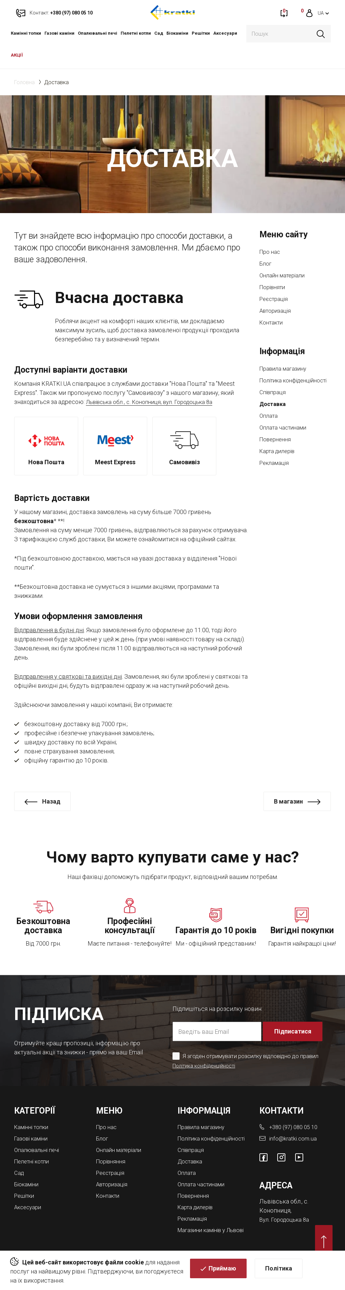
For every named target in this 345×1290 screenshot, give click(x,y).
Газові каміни (59, 33)
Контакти (272, 322)
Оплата (269, 425)
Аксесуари (225, 33)
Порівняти (273, 287)
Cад (158, 33)
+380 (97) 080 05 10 (295, 1122)
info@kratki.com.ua (293, 1133)
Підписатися (293, 1026)
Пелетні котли (136, 33)
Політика (278, 1270)
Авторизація (276, 310)
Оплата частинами (285, 436)
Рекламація (275, 472)
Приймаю (222, 1270)
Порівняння (112, 1155)
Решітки (201, 33)
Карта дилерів (279, 460)
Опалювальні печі (97, 33)
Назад (51, 801)
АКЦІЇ (17, 55)
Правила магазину (285, 368)
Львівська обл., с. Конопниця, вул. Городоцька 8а (154, 401)
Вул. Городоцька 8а (286, 1214)
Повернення (276, 448)
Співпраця (273, 401)
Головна (24, 82)
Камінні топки (26, 33)
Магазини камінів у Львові (204, 1231)
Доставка (273, 413)
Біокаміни (177, 33)
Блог (266, 263)
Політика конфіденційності (284, 385)
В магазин (288, 801)
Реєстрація (275, 299)
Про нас (270, 252)
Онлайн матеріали (284, 275)
